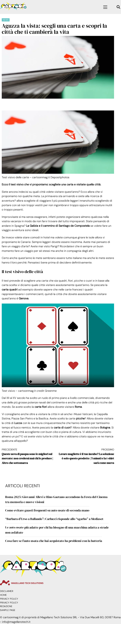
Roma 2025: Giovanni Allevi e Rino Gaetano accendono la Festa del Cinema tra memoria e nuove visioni (56, 499)
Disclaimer (6, 591)
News (6, 19)
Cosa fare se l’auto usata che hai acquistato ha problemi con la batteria (53, 541)
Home (3, 595)
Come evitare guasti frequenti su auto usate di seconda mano (47, 510)
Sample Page (7, 610)
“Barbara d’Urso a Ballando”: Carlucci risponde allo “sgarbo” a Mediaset (54, 519)
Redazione (6, 606)
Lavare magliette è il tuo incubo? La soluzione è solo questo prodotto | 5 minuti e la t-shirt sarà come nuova (86, 456)
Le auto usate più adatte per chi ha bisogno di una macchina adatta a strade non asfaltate (57, 530)
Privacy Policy (9, 598)
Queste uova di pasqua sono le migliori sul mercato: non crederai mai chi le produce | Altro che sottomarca (30, 456)
